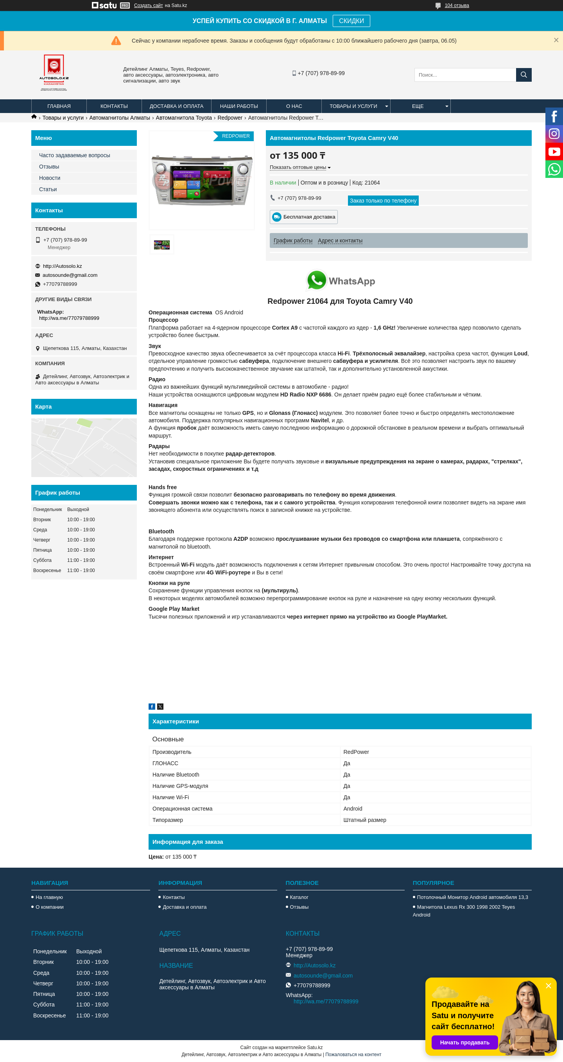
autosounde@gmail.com (70, 275)
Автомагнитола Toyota (184, 118)
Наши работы (239, 106)
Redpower (229, 118)
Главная (59, 106)
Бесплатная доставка (309, 217)
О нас (294, 106)
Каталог (299, 897)
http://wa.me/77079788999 (69, 318)
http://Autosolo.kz (62, 266)
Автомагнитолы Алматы (120, 118)
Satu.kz (315, 1047)
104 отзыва (457, 5)
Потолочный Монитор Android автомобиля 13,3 (472, 897)
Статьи (48, 189)
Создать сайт (148, 5)
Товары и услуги (353, 106)
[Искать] (524, 75)
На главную (49, 897)
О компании (50, 907)
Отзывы (49, 166)
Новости (49, 178)
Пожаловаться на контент (353, 1054)
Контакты (114, 106)
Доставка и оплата (176, 106)
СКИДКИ (351, 21)
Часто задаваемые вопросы (74, 155)
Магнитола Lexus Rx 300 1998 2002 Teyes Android (464, 911)
